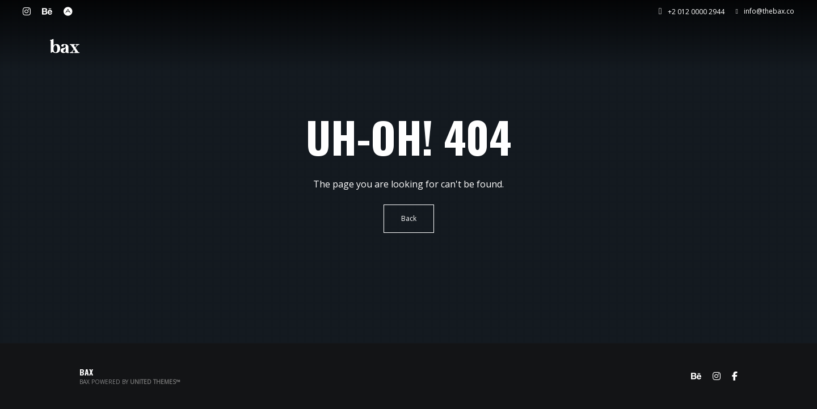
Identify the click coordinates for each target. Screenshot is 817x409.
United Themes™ (155, 382)
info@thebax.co (765, 11)
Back (408, 218)
